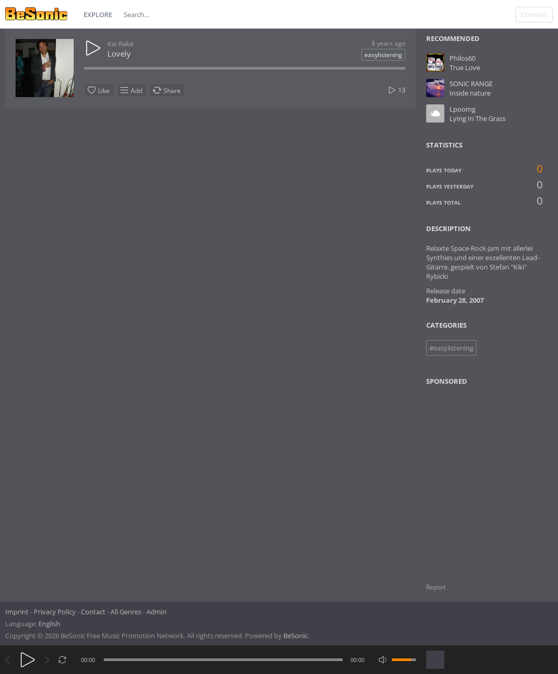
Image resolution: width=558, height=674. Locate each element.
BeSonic (295, 635)
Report (435, 587)
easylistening (383, 54)
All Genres (126, 611)
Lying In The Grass (478, 118)
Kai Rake (120, 43)
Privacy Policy (55, 611)
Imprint (17, 611)
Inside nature (470, 93)
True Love (465, 67)
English (49, 623)
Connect (534, 14)
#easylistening (451, 348)
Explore (98, 14)
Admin (156, 611)
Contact (93, 611)
